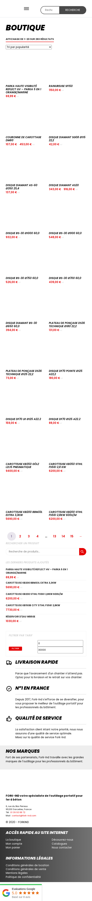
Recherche (72, 10)
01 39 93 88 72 (17, 812)
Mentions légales (17, 873)
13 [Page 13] (54, 536)
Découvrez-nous (62, 840)
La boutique (13, 840)
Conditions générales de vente (26, 869)
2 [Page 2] (20, 536)
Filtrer (15, 648)
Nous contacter (62, 847)
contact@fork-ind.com (24, 815)
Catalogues (59, 844)
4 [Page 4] (37, 536)
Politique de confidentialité (23, 877)
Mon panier (13, 847)
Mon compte (14, 844)
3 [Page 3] (29, 536)
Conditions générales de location (27, 865)
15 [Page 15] (71, 536)
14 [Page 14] (63, 536)
